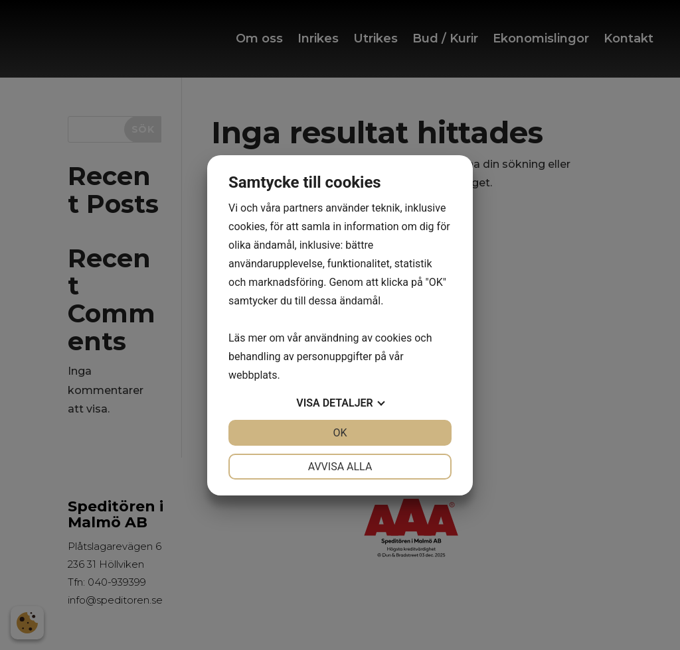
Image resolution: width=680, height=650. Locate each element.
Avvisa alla (340, 466)
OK (340, 432)
